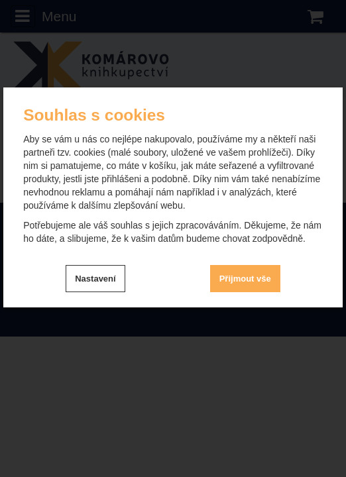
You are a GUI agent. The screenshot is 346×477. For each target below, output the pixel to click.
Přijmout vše (245, 279)
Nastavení (95, 279)
